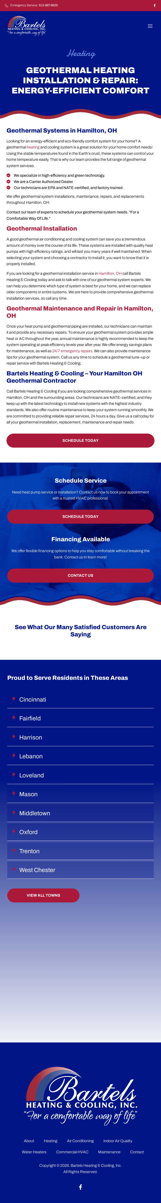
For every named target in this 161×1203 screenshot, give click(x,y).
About (29, 1141)
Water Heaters (34, 1152)
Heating (50, 1141)
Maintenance (109, 1152)
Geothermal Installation (42, 228)
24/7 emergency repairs (72, 351)
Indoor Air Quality (117, 1141)
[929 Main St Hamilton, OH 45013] (80, 967)
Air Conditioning (80, 1141)
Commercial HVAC (72, 1152)
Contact (137, 1152)
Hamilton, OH (110, 273)
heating (33, 147)
